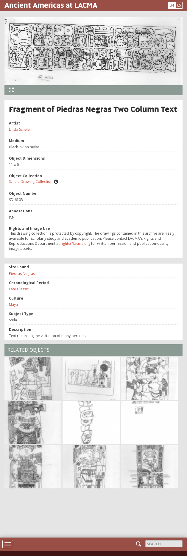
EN (171, 5)
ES (179, 5)
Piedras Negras (22, 273)
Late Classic (19, 289)
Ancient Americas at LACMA (50, 5)
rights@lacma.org (75, 243)
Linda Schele (19, 129)
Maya (13, 304)
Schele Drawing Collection (30, 181)
